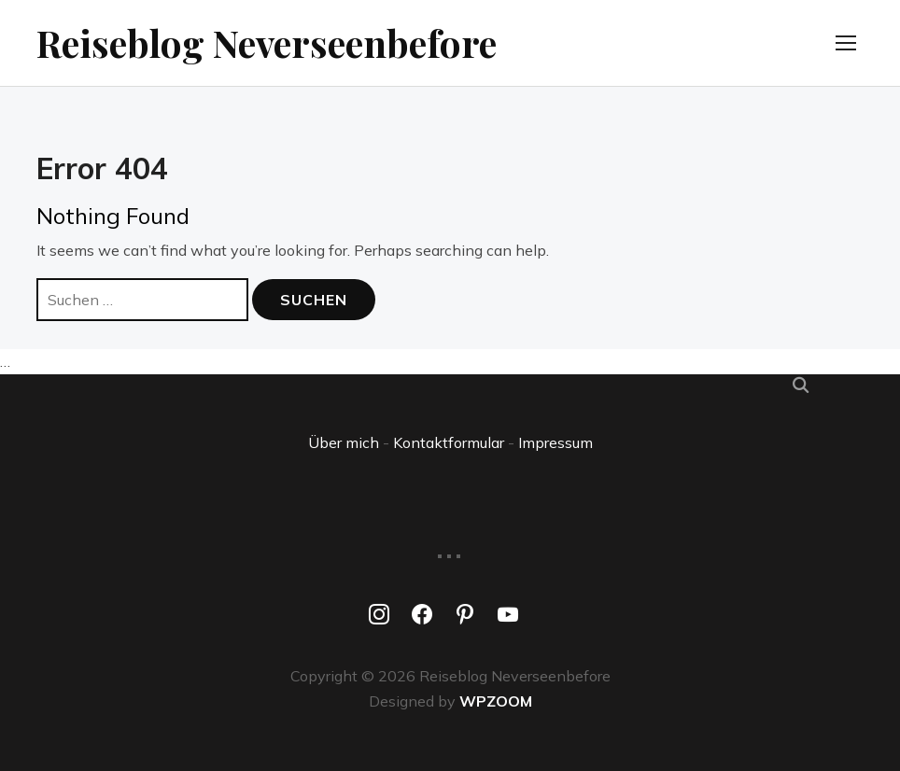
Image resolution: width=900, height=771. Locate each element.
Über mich (343, 442)
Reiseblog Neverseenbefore (266, 42)
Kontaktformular (448, 442)
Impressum (555, 442)
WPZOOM (495, 701)
